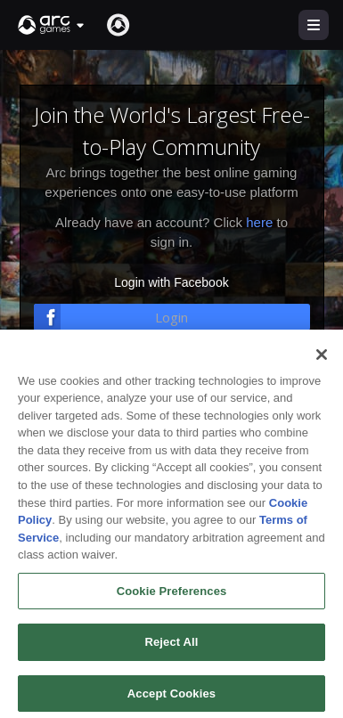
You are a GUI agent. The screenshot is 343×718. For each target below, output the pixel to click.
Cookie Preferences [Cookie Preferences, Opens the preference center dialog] (172, 601)
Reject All (171, 652)
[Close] (321, 365)
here (259, 222)
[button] (51, 25)
